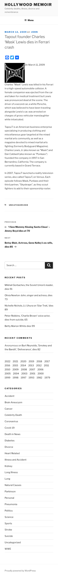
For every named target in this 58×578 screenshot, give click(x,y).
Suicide (9, 536)
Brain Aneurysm (13, 402)
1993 (31, 377)
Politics (9, 510)
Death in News (12, 434)
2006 (40, 369)
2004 (16, 373)
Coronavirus (11, 421)
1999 (7, 377)
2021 (15, 361)
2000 (41, 373)
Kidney (8, 466)
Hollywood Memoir (28, 4)
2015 (15, 365)
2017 (47, 361)
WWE (8, 548)
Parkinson (10, 491)
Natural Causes (13, 485)
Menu (29, 20)
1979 (47, 377)
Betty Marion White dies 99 (20, 326)
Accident (9, 396)
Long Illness (11, 472)
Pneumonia (11, 504)
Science (9, 517)
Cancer (9, 408)
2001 (32, 373)
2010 (7, 369)
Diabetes (10, 440)
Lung (7, 478)
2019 (31, 361)
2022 (7, 361)
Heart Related (12, 453)
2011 (46, 365)
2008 (24, 369)
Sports (8, 523)
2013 (31, 365)
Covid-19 (10, 427)
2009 (16, 369)
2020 (23, 361)
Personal (9, 498)
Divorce (9, 447)
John (34, 32)
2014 (23, 365)
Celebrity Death (13, 415)
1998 (15, 377)
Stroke (8, 529)
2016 (7, 365)
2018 (39, 361)
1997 (23, 377)
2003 (24, 373)
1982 (39, 377)
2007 (32, 369)
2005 (8, 373)
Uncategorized (13, 542)
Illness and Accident (15, 459)
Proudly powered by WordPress (20, 570)
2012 (39, 365)
